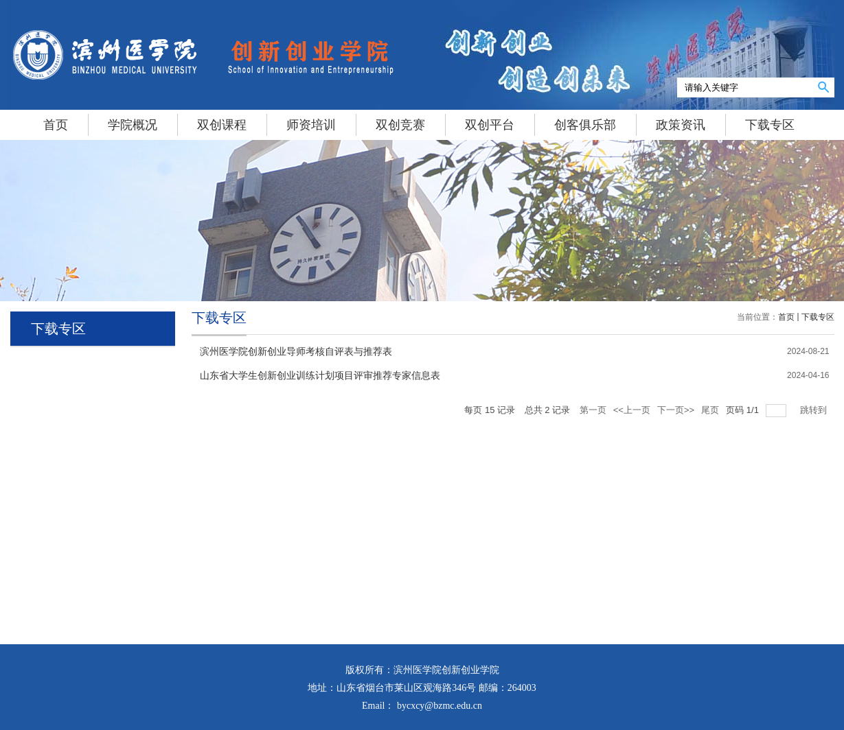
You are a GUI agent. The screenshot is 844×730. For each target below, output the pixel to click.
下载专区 (817, 317)
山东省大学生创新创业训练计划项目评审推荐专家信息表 (320, 375)
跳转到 (815, 410)
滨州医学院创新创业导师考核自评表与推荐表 (296, 351)
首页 (786, 317)
